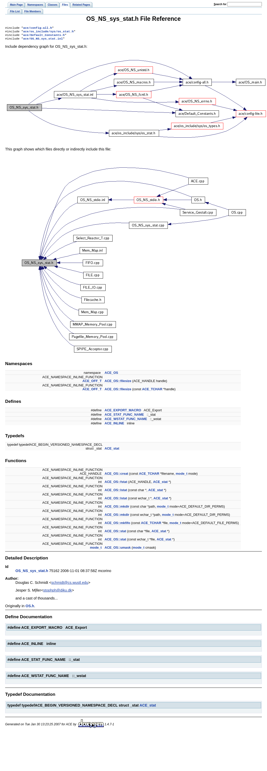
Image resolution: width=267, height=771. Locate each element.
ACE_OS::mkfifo (117, 525)
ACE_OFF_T (92, 383)
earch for (220, 4)
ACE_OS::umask (118, 549)
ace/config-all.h (37, 28)
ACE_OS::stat (115, 533)
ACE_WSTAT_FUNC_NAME (126, 421)
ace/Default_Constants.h (44, 36)
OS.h (29, 608)
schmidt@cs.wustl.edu (69, 585)
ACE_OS (111, 375)
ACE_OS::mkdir (117, 508)
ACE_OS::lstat (116, 492)
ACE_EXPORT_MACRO (123, 412)
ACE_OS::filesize (118, 383)
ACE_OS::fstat (116, 484)
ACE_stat (112, 450)
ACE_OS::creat (116, 476)
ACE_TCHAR (152, 391)
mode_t (182, 476)
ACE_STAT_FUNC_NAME (124, 416)
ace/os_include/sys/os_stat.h (48, 32)
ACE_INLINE (114, 425)
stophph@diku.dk (57, 592)
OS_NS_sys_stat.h (31, 573)
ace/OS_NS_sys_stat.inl (43, 41)
